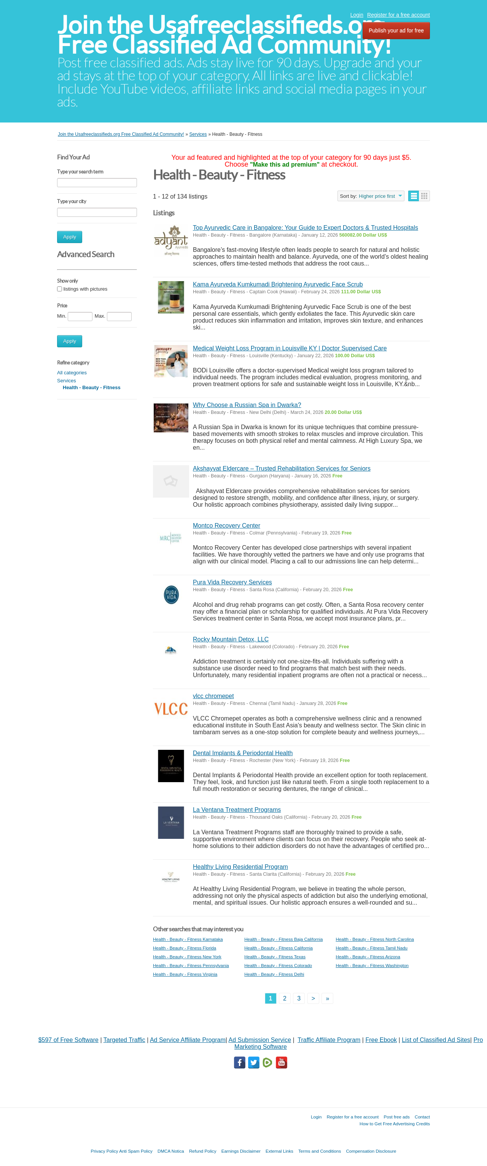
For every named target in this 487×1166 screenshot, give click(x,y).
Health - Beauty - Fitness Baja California (283, 939)
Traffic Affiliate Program (329, 1040)
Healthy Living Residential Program (240, 867)
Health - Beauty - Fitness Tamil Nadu (371, 947)
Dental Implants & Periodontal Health (243, 753)
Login (356, 15)
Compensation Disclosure (371, 1151)
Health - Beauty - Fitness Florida (184, 947)
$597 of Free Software (68, 1040)
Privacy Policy (104, 1151)
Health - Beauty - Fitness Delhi (274, 974)
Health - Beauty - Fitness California (278, 947)
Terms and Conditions (319, 1151)
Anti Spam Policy (136, 1151)
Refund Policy (202, 1151)
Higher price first (377, 196)
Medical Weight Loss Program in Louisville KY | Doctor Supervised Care (290, 348)
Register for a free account (398, 15)
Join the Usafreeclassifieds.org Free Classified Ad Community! (224, 35)
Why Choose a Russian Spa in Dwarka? (247, 405)
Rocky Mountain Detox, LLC (231, 639)
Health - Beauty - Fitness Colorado (278, 965)
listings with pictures (86, 289)
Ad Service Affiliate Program (188, 1040)
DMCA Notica (171, 1151)
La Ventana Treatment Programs (237, 809)
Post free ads (396, 1116)
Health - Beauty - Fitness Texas (275, 956)
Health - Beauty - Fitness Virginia (185, 974)
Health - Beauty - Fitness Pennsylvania (191, 965)
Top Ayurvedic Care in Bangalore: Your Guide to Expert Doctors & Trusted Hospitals (305, 227)
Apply (69, 237)
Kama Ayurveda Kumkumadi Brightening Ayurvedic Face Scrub (278, 284)
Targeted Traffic (124, 1040)
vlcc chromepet (213, 696)
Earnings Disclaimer (241, 1151)
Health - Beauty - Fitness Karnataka (188, 939)
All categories (72, 372)
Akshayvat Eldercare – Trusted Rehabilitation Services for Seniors (282, 468)
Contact (422, 1116)
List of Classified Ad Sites (436, 1040)
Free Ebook (381, 1040)
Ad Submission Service (260, 1040)
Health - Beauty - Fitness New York (187, 956)
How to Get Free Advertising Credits (395, 1123)
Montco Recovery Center (226, 525)
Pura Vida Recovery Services (232, 582)
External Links (279, 1151)
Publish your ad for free (396, 30)
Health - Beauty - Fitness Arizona (368, 956)
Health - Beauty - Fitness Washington (372, 965)
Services (66, 380)
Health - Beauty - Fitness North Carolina (375, 939)
